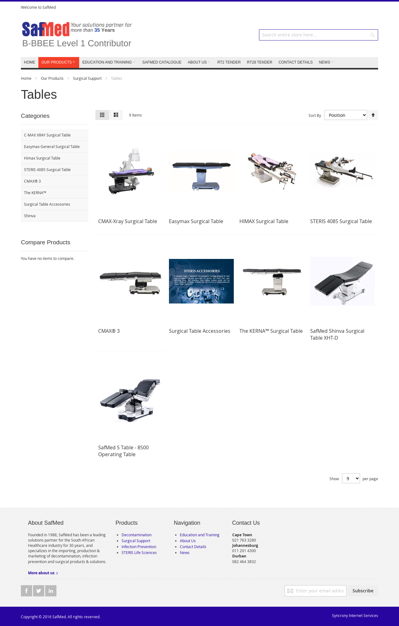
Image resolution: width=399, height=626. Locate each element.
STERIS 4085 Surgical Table (341, 221)
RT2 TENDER (229, 62)
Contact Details (193, 546)
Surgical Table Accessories (199, 330)
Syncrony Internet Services (355, 615)
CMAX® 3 (109, 330)
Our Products (53, 78)
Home (26, 78)
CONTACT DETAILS (296, 62)
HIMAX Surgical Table (263, 221)
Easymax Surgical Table (196, 221)
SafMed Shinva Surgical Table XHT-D (337, 334)
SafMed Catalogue (162, 62)
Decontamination (136, 534)
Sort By (315, 114)
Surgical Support (88, 78)
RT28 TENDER (259, 62)
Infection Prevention (139, 546)
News (185, 552)
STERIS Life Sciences (139, 552)
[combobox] (318, 35)
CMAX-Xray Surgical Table (127, 221)
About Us (188, 540)
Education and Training (199, 534)
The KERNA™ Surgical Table (271, 330)
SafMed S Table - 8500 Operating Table (123, 451)
